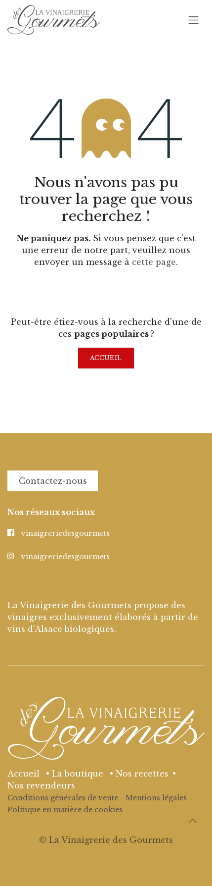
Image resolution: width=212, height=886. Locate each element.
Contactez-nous (53, 481)
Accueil (106, 358)
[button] (193, 821)
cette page (154, 262)
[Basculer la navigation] (193, 19)
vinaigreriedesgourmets (65, 533)
